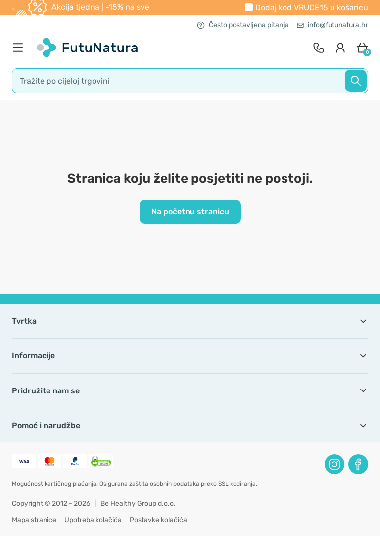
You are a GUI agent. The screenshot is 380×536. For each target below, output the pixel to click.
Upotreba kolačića (93, 520)
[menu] (20, 47)
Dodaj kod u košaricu (311, 7)
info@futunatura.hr (332, 25)
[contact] (319, 47)
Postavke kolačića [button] (158, 520)
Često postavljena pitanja (243, 25)
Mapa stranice (34, 520)
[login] (340, 47)
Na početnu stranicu (190, 211)
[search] (190, 80)
